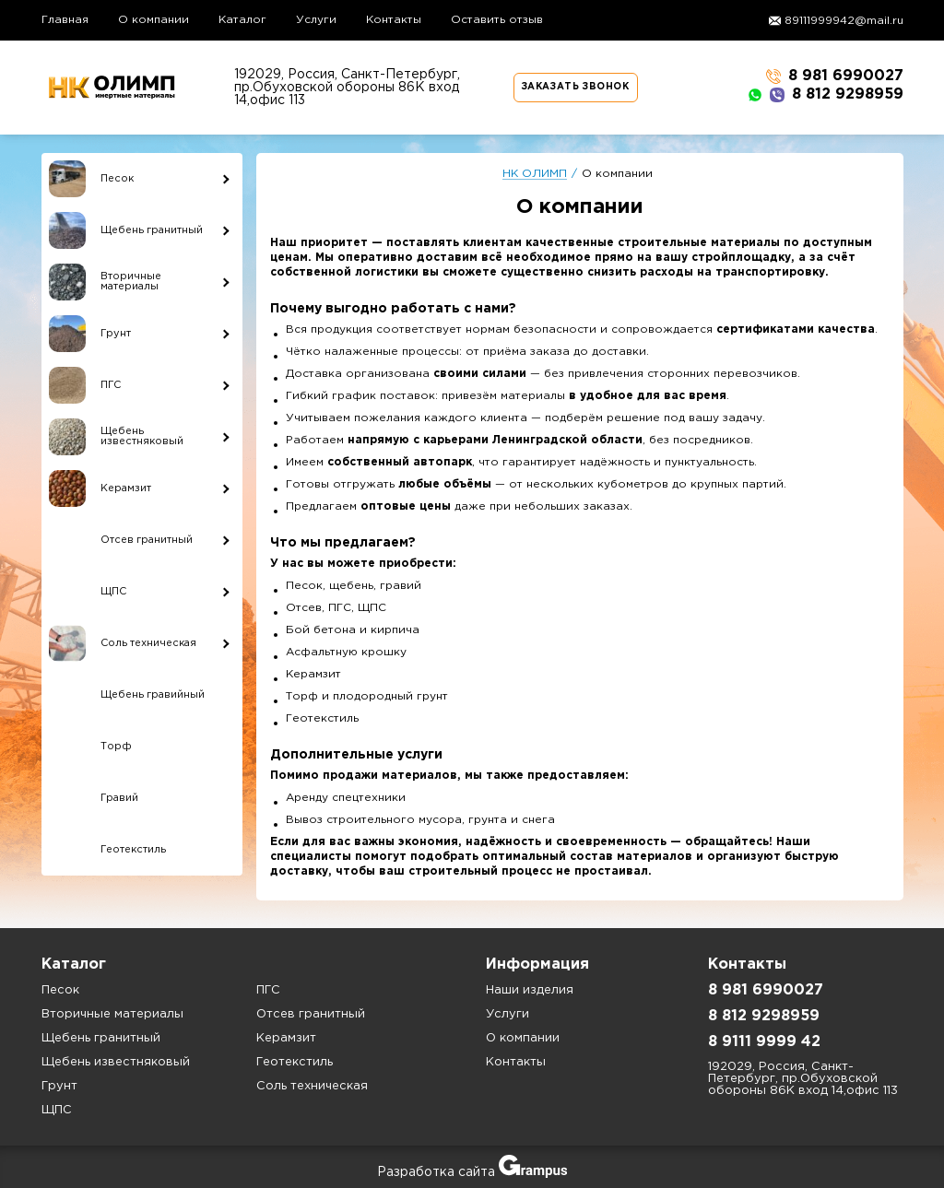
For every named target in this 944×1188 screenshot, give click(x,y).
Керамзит (286, 1038)
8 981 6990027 (834, 76)
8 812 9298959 (825, 95)
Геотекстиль (294, 1062)
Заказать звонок (576, 87)
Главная (64, 20)
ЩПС (56, 1110)
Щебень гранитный (100, 1038)
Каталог (242, 20)
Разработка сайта (472, 1172)
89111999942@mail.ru (844, 21)
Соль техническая (312, 1086)
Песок (60, 990)
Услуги (316, 20)
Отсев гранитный (310, 1014)
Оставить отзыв (497, 20)
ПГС (268, 990)
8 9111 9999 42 (764, 1042)
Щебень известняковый (115, 1062)
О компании (153, 20)
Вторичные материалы (112, 1014)
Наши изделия (529, 990)
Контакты (393, 20)
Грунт (59, 1086)
